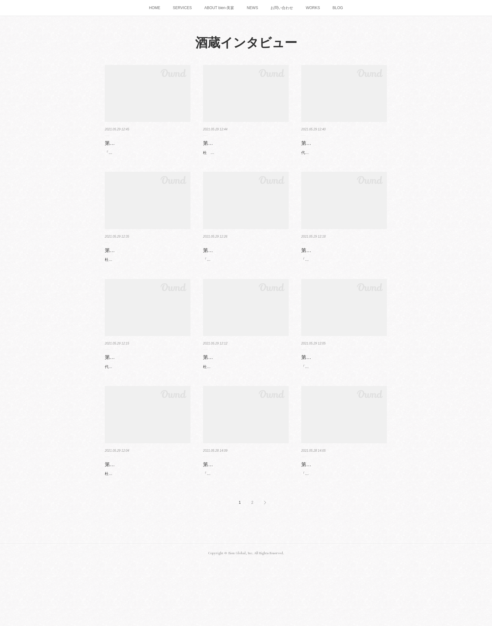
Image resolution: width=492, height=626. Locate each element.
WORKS (313, 8)
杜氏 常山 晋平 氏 (122, 530)
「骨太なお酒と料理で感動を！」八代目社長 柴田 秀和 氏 (342, 533)
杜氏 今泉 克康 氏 (122, 284)
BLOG (338, 8)
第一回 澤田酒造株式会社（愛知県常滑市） (147, 147)
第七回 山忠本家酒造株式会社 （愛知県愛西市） (244, 516)
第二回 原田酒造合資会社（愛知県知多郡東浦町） (344, 147)
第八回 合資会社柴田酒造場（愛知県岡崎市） (344, 516)
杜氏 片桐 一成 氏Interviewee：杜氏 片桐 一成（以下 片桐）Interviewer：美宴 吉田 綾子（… (245, 410)
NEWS (252, 8)
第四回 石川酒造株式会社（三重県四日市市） (344, 270)
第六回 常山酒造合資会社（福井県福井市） (344, 393)
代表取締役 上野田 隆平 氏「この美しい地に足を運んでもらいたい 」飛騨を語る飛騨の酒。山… (147, 410)
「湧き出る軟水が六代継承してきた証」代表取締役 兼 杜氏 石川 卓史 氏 (342, 288)
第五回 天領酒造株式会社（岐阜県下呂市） (147, 393)
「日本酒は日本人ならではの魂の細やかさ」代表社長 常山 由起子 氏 (342, 410)
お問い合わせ (281, 8)
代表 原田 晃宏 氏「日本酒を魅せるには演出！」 (339, 165)
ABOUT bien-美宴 (219, 8)
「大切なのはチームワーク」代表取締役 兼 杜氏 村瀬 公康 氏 (245, 288)
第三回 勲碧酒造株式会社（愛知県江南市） (245, 270)
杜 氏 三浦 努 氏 (221, 162)
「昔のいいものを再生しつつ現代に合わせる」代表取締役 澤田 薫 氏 (146, 165)
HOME (154, 8)
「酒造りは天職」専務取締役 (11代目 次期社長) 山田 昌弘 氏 (245, 533)
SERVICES (182, 8)
